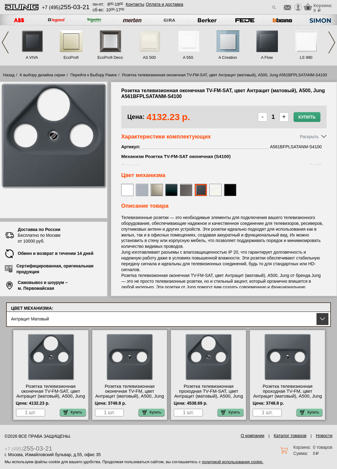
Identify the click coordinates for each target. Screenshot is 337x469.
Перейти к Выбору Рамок (93, 75)
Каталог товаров (290, 435)
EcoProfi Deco (110, 57)
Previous (5, 42)
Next (331, 42)
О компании (252, 435)
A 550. (188, 57)
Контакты (135, 4)
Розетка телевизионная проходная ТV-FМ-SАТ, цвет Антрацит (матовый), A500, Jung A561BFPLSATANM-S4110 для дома (208, 396)
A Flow (267, 57)
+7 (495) (66, 7)
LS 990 (306, 57)
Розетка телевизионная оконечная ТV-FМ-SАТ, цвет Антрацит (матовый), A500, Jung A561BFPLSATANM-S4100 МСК (50, 393)
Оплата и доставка (164, 4)
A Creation (228, 57)
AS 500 (149, 57)
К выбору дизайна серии (42, 75)
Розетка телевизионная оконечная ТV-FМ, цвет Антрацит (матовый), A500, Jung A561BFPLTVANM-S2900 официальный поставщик (129, 396)
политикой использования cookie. (232, 462)
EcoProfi (70, 57)
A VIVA (32, 57)
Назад (8, 75)
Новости (324, 435)
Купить (307, 117)
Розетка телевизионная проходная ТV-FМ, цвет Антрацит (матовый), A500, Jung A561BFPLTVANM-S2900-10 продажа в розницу (287, 396)
